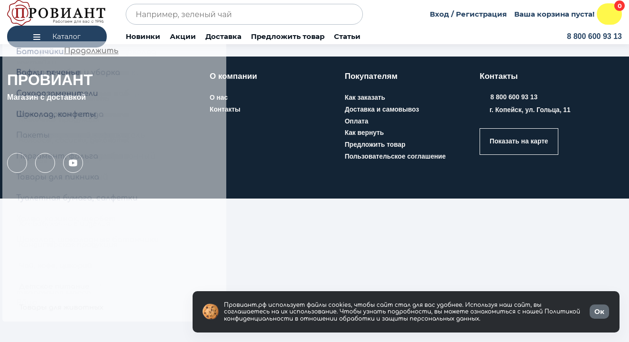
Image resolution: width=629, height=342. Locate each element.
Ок (599, 311)
